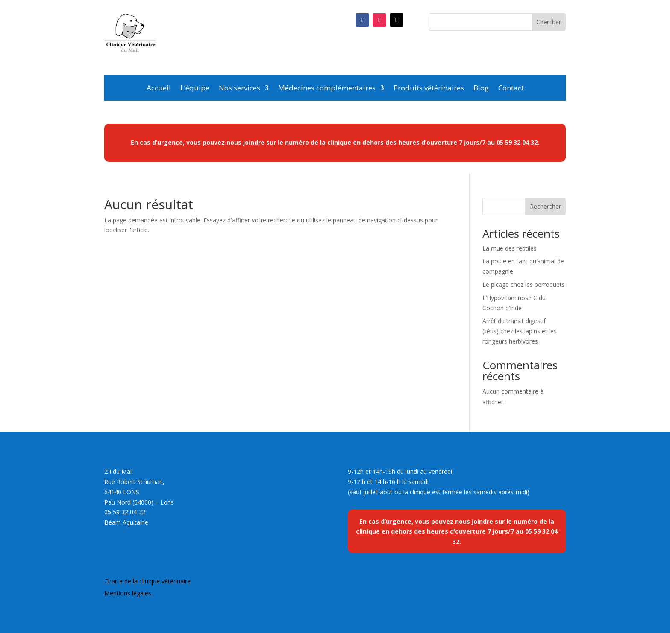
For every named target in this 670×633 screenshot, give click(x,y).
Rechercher (545, 206)
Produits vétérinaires (429, 89)
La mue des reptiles (509, 248)
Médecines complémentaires (327, 89)
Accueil (159, 89)
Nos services (239, 89)
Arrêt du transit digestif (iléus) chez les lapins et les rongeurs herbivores (519, 331)
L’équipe (194, 89)
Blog (481, 89)
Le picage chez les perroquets (523, 284)
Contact (511, 89)
